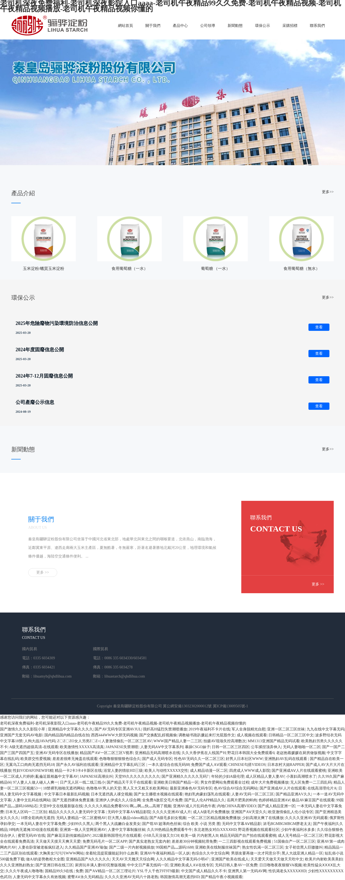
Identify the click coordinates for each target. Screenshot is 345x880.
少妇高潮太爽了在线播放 (262, 818)
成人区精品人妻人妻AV (265, 776)
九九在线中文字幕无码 (325, 729)
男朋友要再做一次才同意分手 (255, 853)
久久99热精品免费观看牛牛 (169, 830)
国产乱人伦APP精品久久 (204, 800)
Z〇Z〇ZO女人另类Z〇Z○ (78, 741)
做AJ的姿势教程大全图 (45, 859)
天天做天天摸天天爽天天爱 (58, 841)
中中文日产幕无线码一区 (147, 865)
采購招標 (289, 26)
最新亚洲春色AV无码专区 (191, 788)
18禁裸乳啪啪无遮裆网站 (63, 788)
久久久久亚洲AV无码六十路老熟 (131, 877)
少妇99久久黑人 (80, 824)
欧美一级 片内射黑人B (199, 836)
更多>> (328, 192)
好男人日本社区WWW (244, 759)
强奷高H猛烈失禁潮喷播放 (165, 729)
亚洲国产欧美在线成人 (230, 859)
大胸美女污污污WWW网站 (61, 853)
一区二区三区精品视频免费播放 (214, 818)
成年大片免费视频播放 (270, 782)
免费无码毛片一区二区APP (104, 841)
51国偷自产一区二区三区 (294, 841)
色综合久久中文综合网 (210, 853)
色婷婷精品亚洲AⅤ (274, 800)
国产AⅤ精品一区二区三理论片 (110, 871)
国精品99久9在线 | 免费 (64, 871)
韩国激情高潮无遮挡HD (179, 877)
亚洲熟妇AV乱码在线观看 (286, 759)
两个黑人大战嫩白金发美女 (118, 824)
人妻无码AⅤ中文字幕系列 (161, 747)
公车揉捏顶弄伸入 (266, 747)
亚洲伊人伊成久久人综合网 (118, 800)
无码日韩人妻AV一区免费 (236, 865)
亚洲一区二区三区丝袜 (286, 729)
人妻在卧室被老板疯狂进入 (40, 847)
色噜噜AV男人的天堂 (103, 788)
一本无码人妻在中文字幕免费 (41, 824)
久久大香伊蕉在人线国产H (204, 753)
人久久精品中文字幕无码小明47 (183, 859)
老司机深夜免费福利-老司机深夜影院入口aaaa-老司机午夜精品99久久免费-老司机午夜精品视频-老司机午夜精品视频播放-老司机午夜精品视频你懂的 (123, 723)
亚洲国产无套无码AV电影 (21, 735)
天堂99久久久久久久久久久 (137, 776)
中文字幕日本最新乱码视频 (66, 794)
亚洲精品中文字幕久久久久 (70, 729)
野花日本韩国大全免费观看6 (250, 753)
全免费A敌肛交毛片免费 (162, 800)
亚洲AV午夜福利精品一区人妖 (165, 853)
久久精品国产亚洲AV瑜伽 (86, 847)
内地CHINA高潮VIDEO (236, 806)
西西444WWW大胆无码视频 (114, 735)
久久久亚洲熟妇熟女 (17, 865)
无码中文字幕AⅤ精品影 (241, 824)
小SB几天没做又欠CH (161, 836)
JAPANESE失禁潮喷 (121, 747)
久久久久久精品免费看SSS (106, 806)
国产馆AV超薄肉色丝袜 (161, 824)
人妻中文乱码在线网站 (32, 800)
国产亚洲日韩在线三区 (54, 865)
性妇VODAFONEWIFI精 (33, 771)
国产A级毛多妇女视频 (167, 818)
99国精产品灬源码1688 (174, 847)
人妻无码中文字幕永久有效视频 (39, 877)
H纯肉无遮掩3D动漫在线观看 (33, 830)
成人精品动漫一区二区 (209, 771)
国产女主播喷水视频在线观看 (158, 794)
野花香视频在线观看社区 (258, 830)
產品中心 (180, 26)
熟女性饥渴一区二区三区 (262, 847)
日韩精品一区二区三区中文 (291, 735)
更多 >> (42, 572)
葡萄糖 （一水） (215, 268)
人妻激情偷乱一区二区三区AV (127, 741)
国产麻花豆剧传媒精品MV (69, 836)
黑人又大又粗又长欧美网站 (145, 788)
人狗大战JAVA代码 (39, 741)
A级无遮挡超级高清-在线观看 (33, 747)
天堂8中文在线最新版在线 (60, 806)
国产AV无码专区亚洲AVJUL (118, 729)
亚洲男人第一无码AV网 (247, 871)
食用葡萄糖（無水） (301, 268)
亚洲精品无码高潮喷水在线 (157, 753)
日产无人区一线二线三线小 (82, 782)
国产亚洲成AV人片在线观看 (283, 788)
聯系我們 (317, 26)
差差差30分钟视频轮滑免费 (194, 841)
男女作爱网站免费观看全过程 (224, 782)
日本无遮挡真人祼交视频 (111, 794)
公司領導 (207, 26)
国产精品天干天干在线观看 (129, 782)
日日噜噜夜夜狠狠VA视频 (280, 865)
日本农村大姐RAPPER (285, 765)
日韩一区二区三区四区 (230, 747)
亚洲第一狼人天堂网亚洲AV (83, 830)
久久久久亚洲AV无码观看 (306, 818)
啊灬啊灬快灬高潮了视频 (150, 806)
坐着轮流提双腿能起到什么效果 (111, 853)
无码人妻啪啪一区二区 (302, 747)
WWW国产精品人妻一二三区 (177, 741)
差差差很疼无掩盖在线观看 (75, 759)
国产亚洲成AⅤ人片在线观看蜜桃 (299, 771)
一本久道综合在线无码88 (168, 765)
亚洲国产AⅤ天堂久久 (249, 812)
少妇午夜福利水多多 (298, 830)
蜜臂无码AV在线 (31, 836)
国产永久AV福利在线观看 (77, 765)
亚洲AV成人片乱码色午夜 (194, 806)
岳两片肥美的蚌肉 (242, 800)
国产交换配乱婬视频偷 (158, 735)
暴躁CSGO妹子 (197, 747)
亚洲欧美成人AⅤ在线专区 (191, 865)
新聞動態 (235, 26)
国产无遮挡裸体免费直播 (73, 800)
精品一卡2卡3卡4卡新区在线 (78, 771)
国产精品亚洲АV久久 (293, 794)
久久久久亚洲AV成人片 (171, 812)
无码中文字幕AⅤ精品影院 (128, 812)
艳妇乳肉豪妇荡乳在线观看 (207, 794)
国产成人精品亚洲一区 (276, 806)
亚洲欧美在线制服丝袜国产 (217, 847)
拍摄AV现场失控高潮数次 (224, 741)
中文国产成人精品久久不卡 (203, 871)
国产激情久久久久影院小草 (23, 729)
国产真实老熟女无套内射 (149, 841)
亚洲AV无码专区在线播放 (56, 753)
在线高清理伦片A (321, 788)
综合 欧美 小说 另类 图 (201, 824)
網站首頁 (125, 26)
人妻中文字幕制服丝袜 (126, 830)
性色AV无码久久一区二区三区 (199, 759)
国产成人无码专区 (157, 759)
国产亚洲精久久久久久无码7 (185, 776)
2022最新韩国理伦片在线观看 (116, 836)
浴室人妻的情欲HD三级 (123, 771)
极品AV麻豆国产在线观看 (313, 800)
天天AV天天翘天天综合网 (133, 859)
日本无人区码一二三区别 (26, 812)
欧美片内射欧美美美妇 (324, 859)
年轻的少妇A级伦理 (227, 776)
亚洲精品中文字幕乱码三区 (123, 765)
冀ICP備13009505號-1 (230, 706)
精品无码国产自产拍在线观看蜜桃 (248, 836)
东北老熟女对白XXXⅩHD (215, 830)
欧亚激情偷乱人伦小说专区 (290, 812)
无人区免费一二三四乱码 (311, 782)
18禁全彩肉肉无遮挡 (37, 818)
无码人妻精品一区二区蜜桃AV (81, 818)
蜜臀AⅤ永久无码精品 (85, 877)
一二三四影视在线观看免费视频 (245, 841)
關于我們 (152, 26)
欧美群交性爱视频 (35, 759)
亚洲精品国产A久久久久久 (88, 859)
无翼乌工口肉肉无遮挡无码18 (29, 765)
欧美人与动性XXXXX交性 (166, 771)
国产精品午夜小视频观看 (221, 877)
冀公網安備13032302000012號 (187, 706)
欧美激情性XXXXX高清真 (82, 747)
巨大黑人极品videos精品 (128, 818)
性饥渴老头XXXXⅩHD (287, 871)
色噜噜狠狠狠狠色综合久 (120, 759)
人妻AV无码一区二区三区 (252, 794)
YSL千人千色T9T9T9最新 (158, 871)
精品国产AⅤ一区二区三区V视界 (106, 753)
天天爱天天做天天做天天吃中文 (276, 859)
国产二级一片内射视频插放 (131, 847)
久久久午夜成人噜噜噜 (24, 871)
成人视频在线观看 (252, 735)
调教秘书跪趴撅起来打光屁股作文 (206, 735)
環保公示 (262, 26)
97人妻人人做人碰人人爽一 (35, 782)
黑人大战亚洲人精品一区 (302, 853)
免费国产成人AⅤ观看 (209, 765)
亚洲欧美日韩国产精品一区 (176, 782)
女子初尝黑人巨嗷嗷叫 (304, 847)
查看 (319, 327)
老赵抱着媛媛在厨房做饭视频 (300, 753)
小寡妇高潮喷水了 (301, 776)
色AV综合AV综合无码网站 (236, 788)
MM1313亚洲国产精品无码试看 (274, 741)
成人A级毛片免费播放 (211, 812)
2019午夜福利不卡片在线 (209, 729)
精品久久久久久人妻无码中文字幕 (77, 812)
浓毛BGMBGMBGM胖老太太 (287, 824)
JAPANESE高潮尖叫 (96, 776)
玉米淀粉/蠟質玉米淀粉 (43, 268)
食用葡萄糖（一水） (130, 268)
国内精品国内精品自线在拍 (66, 735)
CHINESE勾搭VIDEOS (246, 765)
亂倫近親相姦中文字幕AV (56, 776)
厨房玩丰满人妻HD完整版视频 (100, 865)
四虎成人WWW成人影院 (249, 771)
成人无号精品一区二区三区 (300, 836)
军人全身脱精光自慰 (248, 729)
